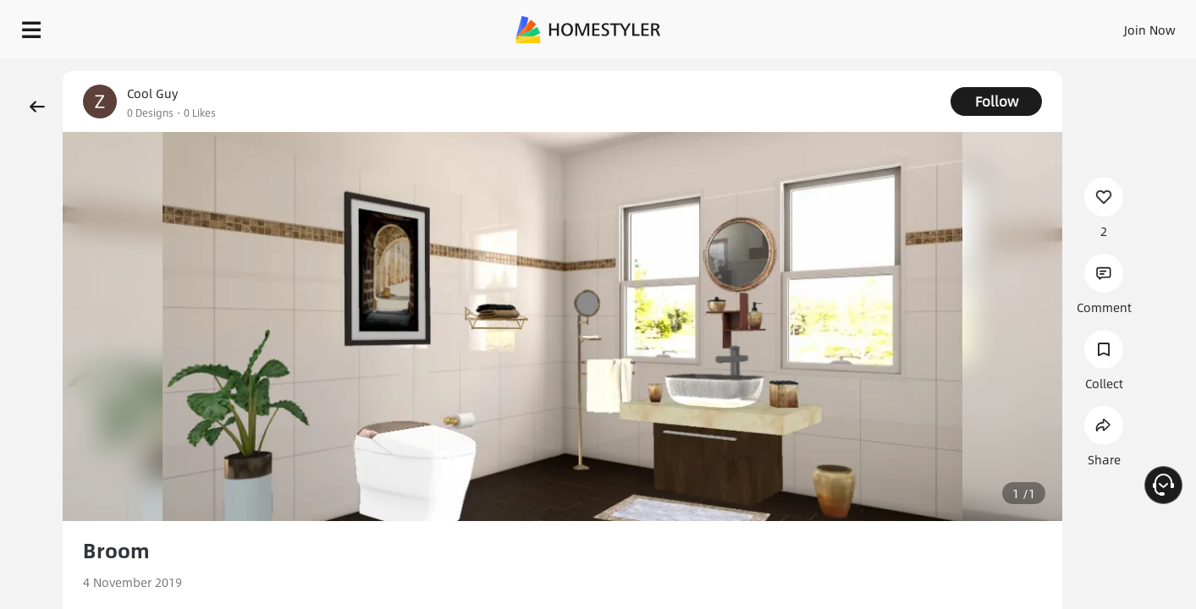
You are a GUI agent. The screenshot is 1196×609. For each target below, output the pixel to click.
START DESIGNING (1111, 25)
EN (1005, 25)
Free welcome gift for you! (845, 67)
